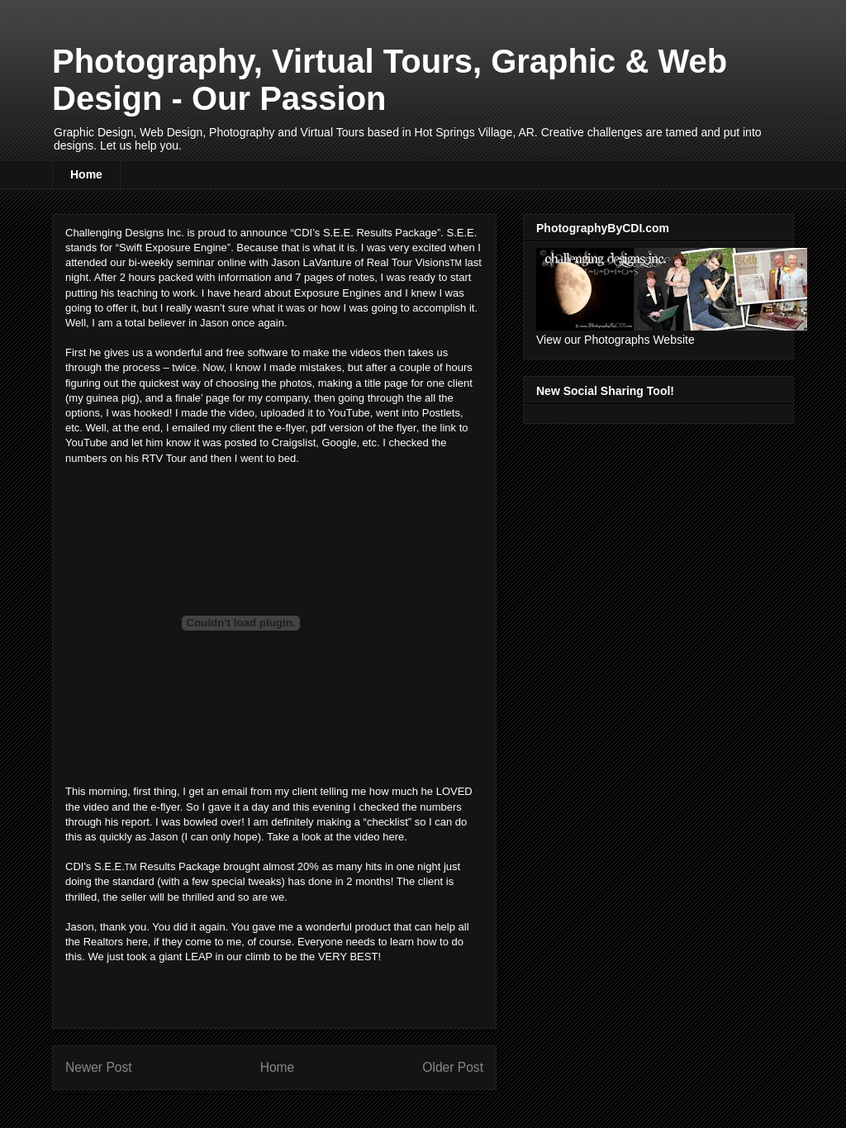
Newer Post (98, 1067)
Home (86, 174)
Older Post (452, 1067)
